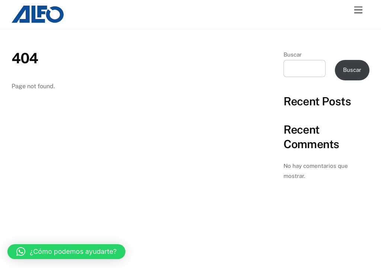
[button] (66, 251)
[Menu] (358, 10)
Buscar (293, 54)
